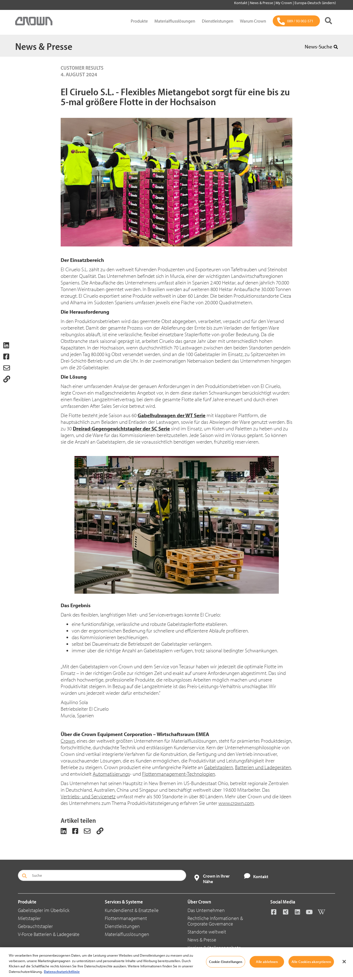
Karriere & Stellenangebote (214, 948)
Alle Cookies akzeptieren (311, 970)
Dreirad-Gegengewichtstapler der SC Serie (121, 428)
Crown (68, 740)
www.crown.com (236, 803)
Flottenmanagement (126, 918)
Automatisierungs (111, 773)
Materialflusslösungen (174, 21)
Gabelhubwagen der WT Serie (171, 415)
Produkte (139, 21)
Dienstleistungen (217, 21)
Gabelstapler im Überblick (43, 910)
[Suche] (328, 21)
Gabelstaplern (218, 767)
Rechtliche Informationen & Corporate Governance (215, 921)
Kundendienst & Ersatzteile (132, 910)
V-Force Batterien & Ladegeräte (48, 934)
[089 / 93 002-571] (296, 20)
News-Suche (321, 46)
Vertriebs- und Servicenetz (88, 796)
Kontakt (241, 2)
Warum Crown (253, 21)
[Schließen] (344, 971)
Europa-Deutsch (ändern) (315, 2)
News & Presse (262, 2)
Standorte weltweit (207, 932)
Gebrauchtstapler (35, 926)
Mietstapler (29, 918)
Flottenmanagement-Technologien (178, 773)
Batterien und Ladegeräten (263, 767)
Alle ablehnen (267, 970)
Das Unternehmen (206, 910)
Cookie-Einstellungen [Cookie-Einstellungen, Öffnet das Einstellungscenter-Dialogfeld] (225, 970)
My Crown (284, 2)
